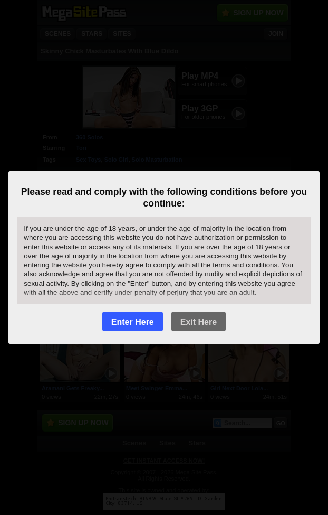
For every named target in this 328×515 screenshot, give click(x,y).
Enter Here (132, 321)
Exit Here (198, 321)
